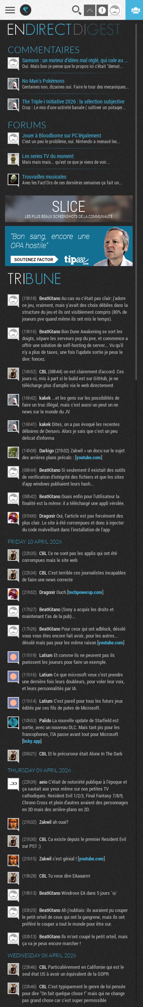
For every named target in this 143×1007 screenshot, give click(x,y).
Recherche (77, 10)
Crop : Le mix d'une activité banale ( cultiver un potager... (74, 107)
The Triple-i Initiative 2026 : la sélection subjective (73, 101)
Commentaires (44, 49)
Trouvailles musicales (44, 177)
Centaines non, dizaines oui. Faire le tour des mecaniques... (75, 86)
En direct (39, 29)
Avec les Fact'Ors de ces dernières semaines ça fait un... (72, 182)
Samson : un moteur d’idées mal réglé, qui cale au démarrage (76, 60)
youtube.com (88, 457)
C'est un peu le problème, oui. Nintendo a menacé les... (71, 141)
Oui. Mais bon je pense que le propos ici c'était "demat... (72, 66)
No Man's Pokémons (43, 81)
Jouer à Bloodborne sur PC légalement (61, 135)
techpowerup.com (85, 592)
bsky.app (31, 740)
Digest (97, 29)
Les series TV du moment (48, 156)
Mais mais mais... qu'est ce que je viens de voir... (66, 162)
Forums (27, 125)
